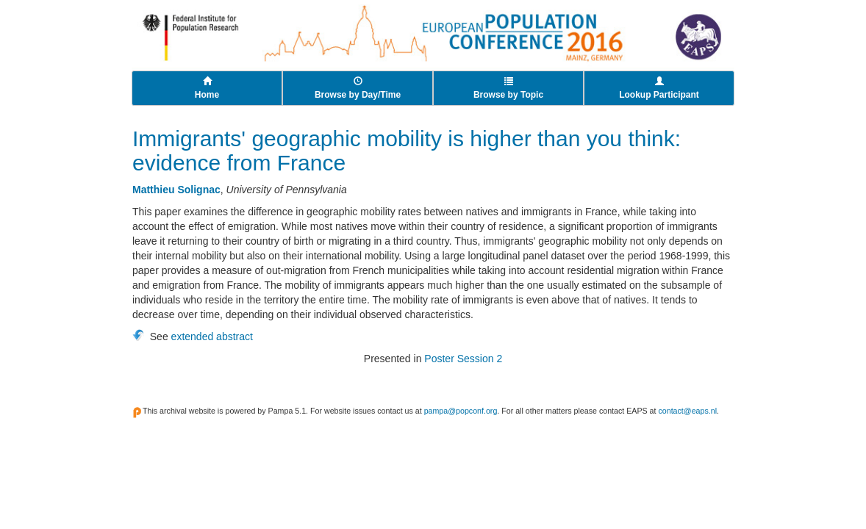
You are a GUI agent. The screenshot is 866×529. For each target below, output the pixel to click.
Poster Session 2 (463, 358)
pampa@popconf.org (461, 410)
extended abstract (212, 336)
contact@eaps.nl (687, 410)
